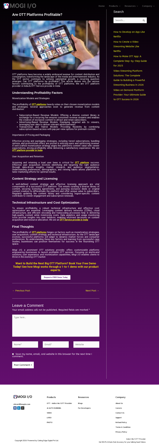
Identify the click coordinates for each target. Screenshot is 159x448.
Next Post (92, 290)
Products (115, 6)
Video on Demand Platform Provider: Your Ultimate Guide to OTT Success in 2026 (129, 95)
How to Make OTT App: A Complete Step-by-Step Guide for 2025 (130, 61)
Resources (131, 6)
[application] (119, 6)
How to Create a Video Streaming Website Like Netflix (126, 46)
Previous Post (21, 290)
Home (102, 6)
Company (148, 6)
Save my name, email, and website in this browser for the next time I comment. (52, 354)
